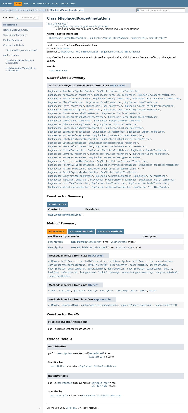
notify (92, 290)
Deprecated (43, 3)
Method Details (11, 55)
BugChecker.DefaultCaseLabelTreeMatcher (132, 117)
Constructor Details (13, 45)
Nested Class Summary (15, 30)
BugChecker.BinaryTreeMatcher (111, 98)
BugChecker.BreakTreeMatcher (104, 102)
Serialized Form (58, 70)
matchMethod (78, 242)
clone (51, 290)
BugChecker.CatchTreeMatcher (66, 106)
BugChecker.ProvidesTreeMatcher (116, 165)
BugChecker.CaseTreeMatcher (142, 102)
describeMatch (118, 265)
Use (26, 3)
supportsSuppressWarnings (137, 272)
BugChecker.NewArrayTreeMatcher (68, 154)
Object (92, 285)
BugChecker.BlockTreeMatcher (66, 102)
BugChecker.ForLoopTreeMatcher (124, 128)
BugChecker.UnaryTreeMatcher (157, 179)
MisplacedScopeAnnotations (66, 10)
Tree (32, 3)
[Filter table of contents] (27, 18)
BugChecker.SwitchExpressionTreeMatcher (73, 172)
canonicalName (164, 261)
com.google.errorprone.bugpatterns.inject (23, 10)
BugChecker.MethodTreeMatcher (67, 38)
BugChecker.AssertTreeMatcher (156, 95)
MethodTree (93, 242)
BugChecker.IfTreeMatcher (109, 131)
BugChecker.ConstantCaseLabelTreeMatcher (74, 113)
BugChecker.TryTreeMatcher (150, 176)
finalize (64, 290)
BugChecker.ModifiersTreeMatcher (108, 150)
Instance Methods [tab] (81, 231)
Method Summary (12, 40)
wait (133, 290)
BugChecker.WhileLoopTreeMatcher (68, 187)
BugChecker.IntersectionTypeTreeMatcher (118, 135)
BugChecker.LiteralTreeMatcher (67, 143)
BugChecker (64, 48)
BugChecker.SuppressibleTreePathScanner (113, 168)
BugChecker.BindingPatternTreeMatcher (156, 98)
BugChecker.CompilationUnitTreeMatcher (149, 106)
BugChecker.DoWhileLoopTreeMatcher (70, 120)
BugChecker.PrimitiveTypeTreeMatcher (71, 165)
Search (64, 3)
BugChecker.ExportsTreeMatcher (119, 124)
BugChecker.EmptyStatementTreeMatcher (118, 120)
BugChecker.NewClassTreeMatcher (110, 154)
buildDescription (71, 261)
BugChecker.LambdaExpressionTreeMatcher (126, 139)
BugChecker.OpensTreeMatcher (150, 154)
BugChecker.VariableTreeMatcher (108, 38)
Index (55, 3)
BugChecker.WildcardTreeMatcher (111, 187)
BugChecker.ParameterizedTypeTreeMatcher (114, 157)
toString (121, 290)
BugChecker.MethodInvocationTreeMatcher (121, 146)
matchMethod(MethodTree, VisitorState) (20, 61)
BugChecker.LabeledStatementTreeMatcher (73, 139)
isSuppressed (69, 272)
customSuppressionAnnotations (66, 265)
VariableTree (97, 247)
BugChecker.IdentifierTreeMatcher (69, 131)
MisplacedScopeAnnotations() (22, 50)
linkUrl (102, 272)
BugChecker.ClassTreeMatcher (104, 106)
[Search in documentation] (161, 10)
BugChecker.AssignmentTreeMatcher (69, 98)
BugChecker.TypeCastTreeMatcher (68, 179)
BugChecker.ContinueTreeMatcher (122, 113)
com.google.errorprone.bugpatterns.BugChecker (80, 26)
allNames (53, 261)
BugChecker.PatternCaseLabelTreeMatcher (122, 161)
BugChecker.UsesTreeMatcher (109, 183)
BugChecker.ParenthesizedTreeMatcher (71, 161)
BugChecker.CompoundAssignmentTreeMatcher (74, 109)
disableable (154, 268)
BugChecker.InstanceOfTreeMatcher (69, 135)
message (114, 272)
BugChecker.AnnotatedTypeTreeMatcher (71, 91)
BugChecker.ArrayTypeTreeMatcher (114, 95)
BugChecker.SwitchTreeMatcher (119, 172)
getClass (79, 290)
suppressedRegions (59, 276)
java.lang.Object (56, 23)
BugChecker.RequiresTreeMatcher (158, 165)
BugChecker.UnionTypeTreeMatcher (68, 183)
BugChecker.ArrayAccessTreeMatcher (70, 95)
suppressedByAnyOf (167, 272)
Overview (7, 3)
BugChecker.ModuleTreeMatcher (149, 150)
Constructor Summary (15, 35)
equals (168, 268)
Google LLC (71, 408)
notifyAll (106, 290)
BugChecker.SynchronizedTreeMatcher (70, 176)
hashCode (53, 272)
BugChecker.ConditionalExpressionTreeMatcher (131, 109)
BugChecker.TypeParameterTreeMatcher (113, 179)
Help (72, 3)
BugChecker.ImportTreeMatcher (145, 131)
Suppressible (139, 38)
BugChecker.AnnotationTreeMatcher (118, 91)
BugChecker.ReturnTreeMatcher (66, 168)
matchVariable (79, 247)
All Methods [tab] (57, 231)
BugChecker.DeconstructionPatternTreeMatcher (76, 117)
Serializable (157, 38)
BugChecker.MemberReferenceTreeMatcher (113, 143)
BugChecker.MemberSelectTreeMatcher (70, 146)
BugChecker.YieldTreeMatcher (151, 187)
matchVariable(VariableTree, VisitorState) (21, 69)
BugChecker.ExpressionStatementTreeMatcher (75, 128)
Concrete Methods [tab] (110, 231)
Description (10, 25)
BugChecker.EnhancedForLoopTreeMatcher (72, 124)
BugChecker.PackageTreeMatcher (67, 157)
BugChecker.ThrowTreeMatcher (113, 176)
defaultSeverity (97, 265)
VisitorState (119, 242)
